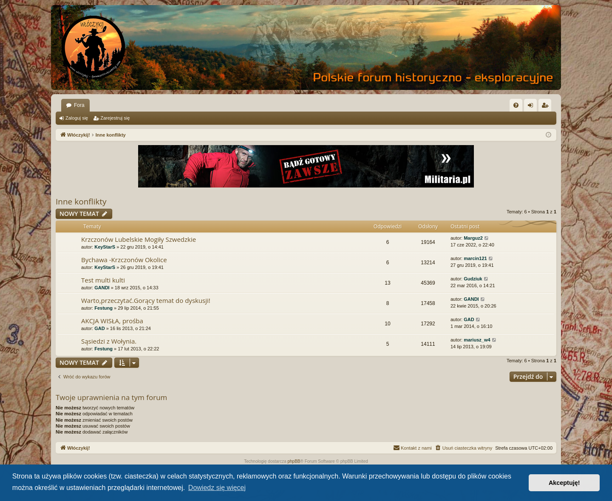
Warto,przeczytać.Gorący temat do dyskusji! (145, 300)
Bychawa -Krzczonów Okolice (124, 259)
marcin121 (475, 258)
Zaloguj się (76, 117)
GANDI (101, 287)
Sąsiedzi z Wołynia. (108, 341)
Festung (103, 308)
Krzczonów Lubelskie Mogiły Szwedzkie (138, 239)
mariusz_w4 (477, 339)
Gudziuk (473, 278)
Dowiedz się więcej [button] (217, 487)
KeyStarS (104, 246)
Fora (79, 105)
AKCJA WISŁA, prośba (112, 320)
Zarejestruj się (115, 117)
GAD (99, 328)
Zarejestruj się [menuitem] (546, 107)
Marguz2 (473, 238)
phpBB (294, 461)
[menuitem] (516, 105)
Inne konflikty (81, 201)
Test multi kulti (103, 280)
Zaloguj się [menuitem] (532, 107)
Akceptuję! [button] (564, 482)
